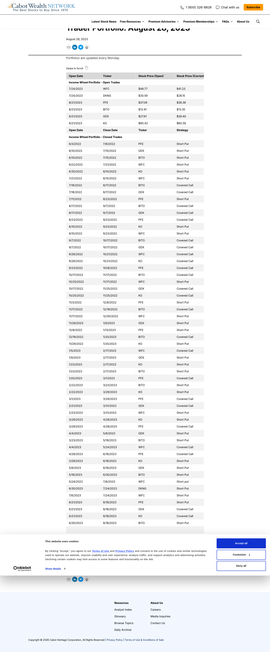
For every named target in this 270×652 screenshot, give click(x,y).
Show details (53, 645)
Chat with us (227, 7)
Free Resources (130, 21)
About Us (243, 21)
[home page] (41, 7)
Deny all (241, 642)
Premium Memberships (198, 21)
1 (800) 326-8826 (195, 7)
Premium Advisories (161, 21)
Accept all (241, 619)
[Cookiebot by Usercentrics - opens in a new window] (22, 645)
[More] (143, 21)
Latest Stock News (104, 21)
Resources (121, 603)
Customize (241, 631)
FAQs (225, 21)
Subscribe (253, 7)
